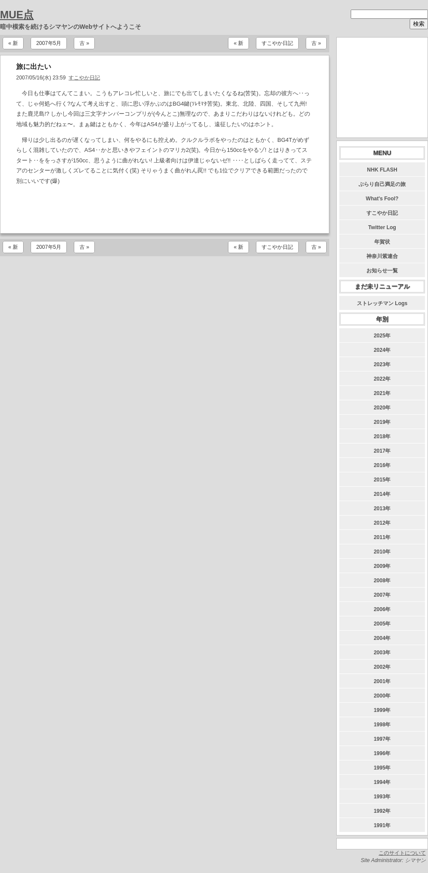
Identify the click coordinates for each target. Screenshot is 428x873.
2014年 (382, 494)
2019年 (382, 422)
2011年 (382, 537)
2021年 (382, 393)
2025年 (382, 336)
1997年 (382, 739)
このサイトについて (402, 853)
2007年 (382, 595)
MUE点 (17, 15)
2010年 (382, 552)
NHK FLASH (382, 170)
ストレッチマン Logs (382, 303)
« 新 (13, 43)
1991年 (382, 825)
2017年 (382, 451)
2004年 (382, 638)
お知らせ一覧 (382, 271)
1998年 (382, 725)
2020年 (382, 408)
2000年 (382, 696)
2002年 (382, 667)
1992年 (382, 811)
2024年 (382, 350)
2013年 (382, 508)
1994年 (382, 782)
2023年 (382, 364)
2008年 (382, 580)
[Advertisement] (164, 209)
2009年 (382, 566)
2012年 (382, 523)
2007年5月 (48, 43)
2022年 (382, 379)
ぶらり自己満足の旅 (382, 184)
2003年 (382, 653)
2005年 (382, 624)
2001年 (382, 681)
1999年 (382, 710)
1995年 (382, 768)
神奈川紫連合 (382, 256)
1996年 (382, 753)
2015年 (382, 480)
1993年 (382, 797)
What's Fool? (382, 199)
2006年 (382, 609)
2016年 (382, 465)
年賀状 (382, 242)
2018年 (382, 436)
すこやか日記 (277, 43)
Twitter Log (382, 227)
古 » (84, 43)
